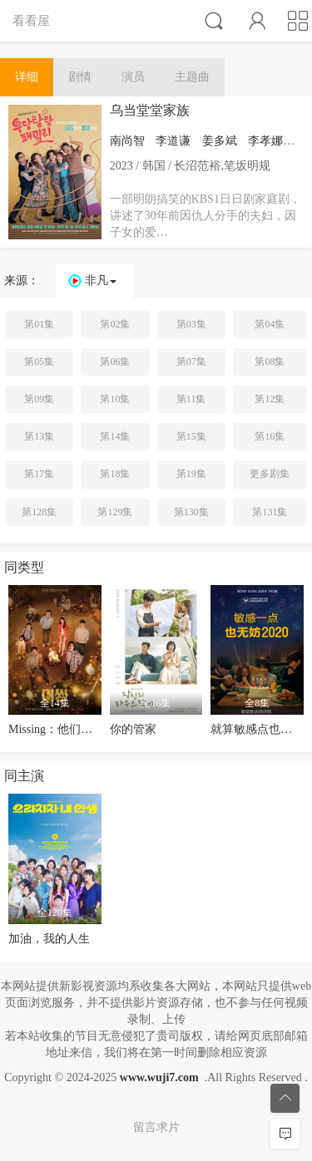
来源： (21, 280)
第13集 (39, 436)
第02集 (115, 324)
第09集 (39, 399)
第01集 (39, 324)
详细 (26, 77)
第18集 (115, 474)
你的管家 (133, 729)
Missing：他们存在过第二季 (79, 729)
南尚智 (127, 141)
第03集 (191, 324)
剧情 (80, 77)
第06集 (115, 361)
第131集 (269, 512)
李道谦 (173, 141)
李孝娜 (265, 141)
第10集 (115, 399)
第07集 (191, 361)
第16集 (270, 436)
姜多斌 (219, 141)
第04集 (270, 324)
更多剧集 (270, 474)
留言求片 (156, 1127)
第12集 (270, 399)
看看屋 (31, 20)
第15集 (191, 436)
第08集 (270, 361)
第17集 (39, 474)
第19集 (191, 474)
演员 (133, 77)
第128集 (39, 512)
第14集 (115, 436)
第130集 (191, 512)
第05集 (39, 361)
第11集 (191, 399)
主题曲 (192, 77)
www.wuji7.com (159, 1077)
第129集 (114, 512)
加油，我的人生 (49, 938)
